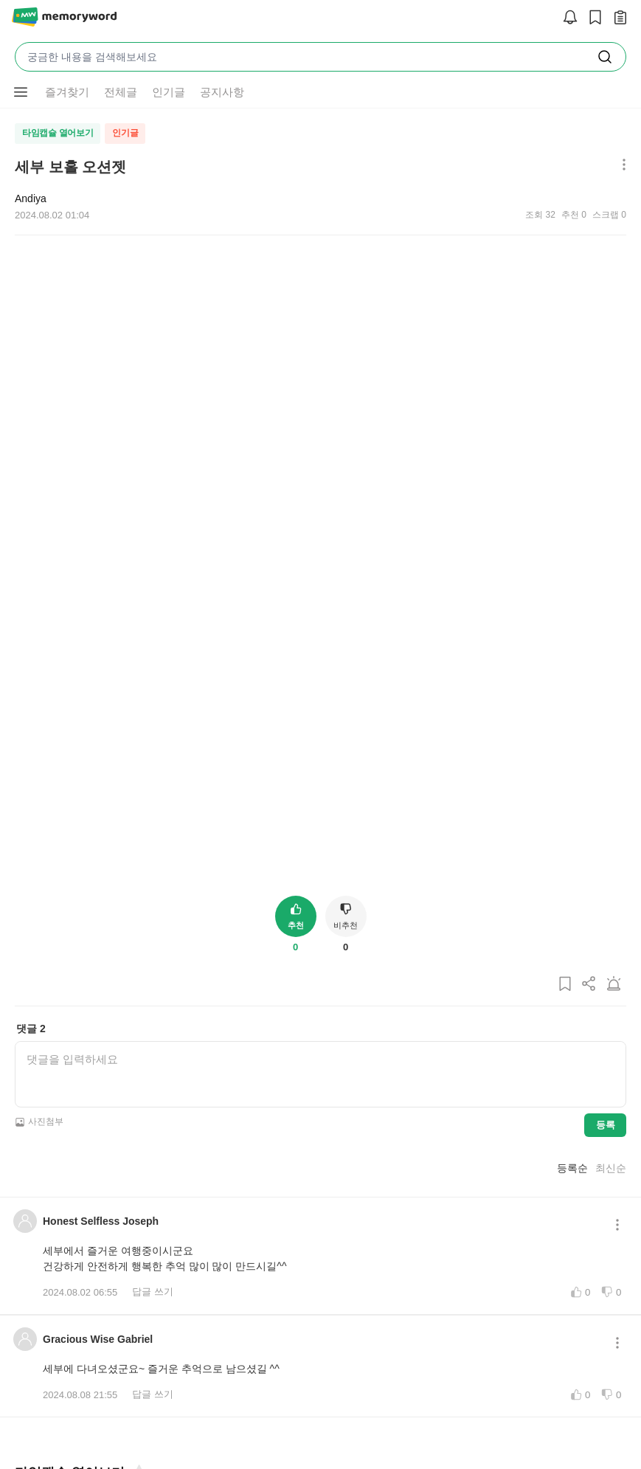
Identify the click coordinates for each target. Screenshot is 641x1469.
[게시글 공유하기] (589, 831)
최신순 (610, 1011)
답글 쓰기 (152, 1135)
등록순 (572, 1011)
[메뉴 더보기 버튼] (620, 166)
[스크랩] (591, 18)
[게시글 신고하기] (613, 831)
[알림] (566, 18)
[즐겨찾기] (138, 1316)
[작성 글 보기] (616, 18)
